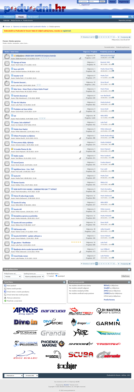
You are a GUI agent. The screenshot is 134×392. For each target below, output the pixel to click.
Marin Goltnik (20, 119)
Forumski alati (108, 47)
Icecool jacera (19, 163)
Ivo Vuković (19, 125)
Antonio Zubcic (21, 145)
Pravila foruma (28, 20)
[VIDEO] (107, 293)
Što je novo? (33, 17)
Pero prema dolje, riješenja (24, 143)
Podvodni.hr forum (113, 375)
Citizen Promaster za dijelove (24, 136)
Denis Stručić (20, 165)
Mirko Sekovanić (21, 132)
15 (94, 222)
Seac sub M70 (19, 69)
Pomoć (112, 2)
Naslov (7, 52)
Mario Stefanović (21, 198)
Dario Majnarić (21, 152)
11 (114, 37)
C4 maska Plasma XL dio (22, 149)
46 (94, 116)
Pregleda (94, 52)
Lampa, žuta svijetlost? (22, 122)
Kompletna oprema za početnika (25, 216)
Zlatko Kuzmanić (21, 59)
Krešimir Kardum (21, 71)
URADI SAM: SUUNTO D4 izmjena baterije (40, 56)
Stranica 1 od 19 (89, 37)
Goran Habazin (21, 238)
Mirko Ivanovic (20, 212)
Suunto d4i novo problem (23, 223)
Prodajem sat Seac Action (23, 109)
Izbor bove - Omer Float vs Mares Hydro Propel (31, 89)
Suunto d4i (18, 209)
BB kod (106, 285)
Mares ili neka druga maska (24, 196)
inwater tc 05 (18, 76)
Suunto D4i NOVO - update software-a (28, 236)
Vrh (128, 375)
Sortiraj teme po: (30, 274)
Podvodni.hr (9, 17)
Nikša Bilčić (19, 205)
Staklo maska (18, 156)
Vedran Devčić (20, 138)
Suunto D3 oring (20, 203)
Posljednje (126, 37)
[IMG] (106, 291)
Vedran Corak (20, 232)
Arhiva (124, 375)
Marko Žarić (20, 78)
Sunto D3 (17, 176)
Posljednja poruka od (108, 52)
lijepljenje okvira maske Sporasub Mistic (28, 249)
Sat (15, 116)
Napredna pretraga (125, 20)
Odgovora (86, 52)
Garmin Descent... (20, 82)
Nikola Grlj (19, 225)
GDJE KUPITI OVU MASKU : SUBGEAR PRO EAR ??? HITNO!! (35, 189)
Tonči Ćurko (19, 65)
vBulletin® (67, 385)
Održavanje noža (20, 229)
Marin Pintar (20, 91)
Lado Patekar (20, 258)
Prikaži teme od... (10, 274)
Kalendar (6, 20)
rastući (50, 276)
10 (94, 242)
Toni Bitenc (19, 158)
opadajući (60, 276)
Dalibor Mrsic (20, 185)
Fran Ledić (19, 172)
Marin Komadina (21, 192)
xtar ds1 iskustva (20, 102)
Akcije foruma (15, 20)
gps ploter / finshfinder (22, 243)
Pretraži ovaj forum (122, 47)
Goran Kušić (20, 112)
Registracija (124, 2)
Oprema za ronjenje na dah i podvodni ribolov (29, 26)
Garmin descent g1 (20, 96)
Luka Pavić (19, 85)
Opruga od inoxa (20, 62)
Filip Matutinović (21, 98)
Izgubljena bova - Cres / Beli (24, 169)
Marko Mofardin (21, 218)
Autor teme (14, 52)
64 (94, 56)
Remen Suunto (19, 183)
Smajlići (107, 288)
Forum (21, 17)
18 (94, 229)
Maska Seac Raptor (21, 129)
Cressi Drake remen (21, 256)
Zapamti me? (85, 5)
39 (94, 82)
